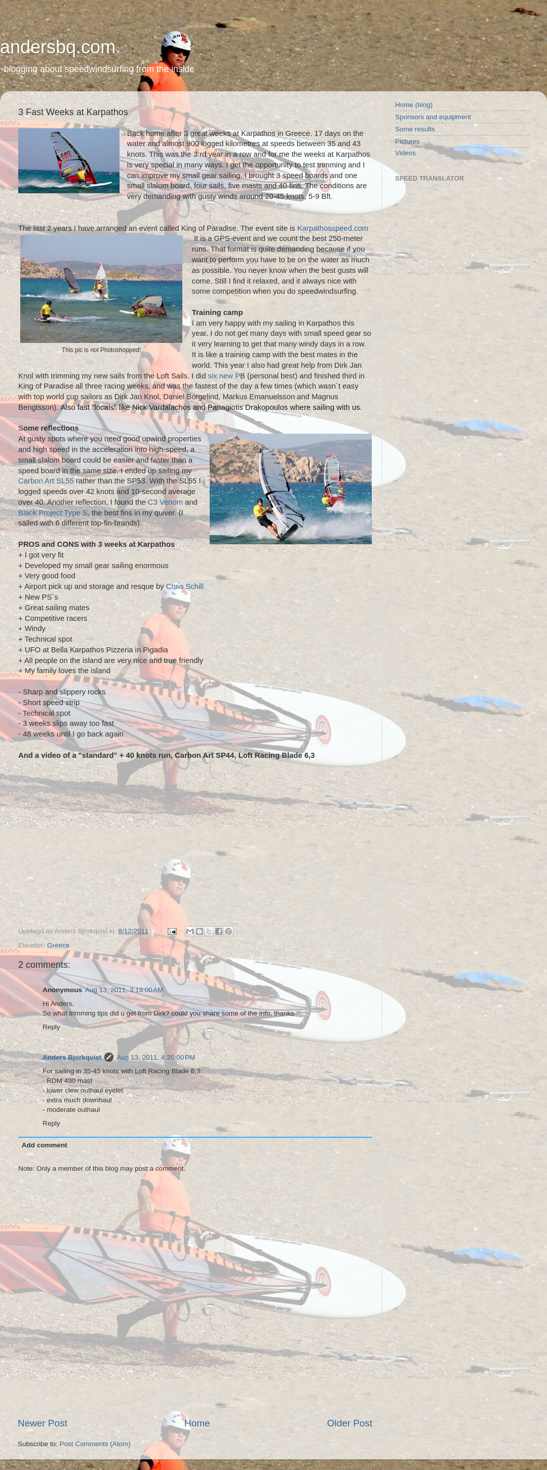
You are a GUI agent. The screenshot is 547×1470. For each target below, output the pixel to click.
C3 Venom (165, 502)
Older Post (349, 1423)
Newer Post (42, 1423)
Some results (415, 129)
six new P (224, 376)
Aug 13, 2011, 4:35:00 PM (155, 1057)
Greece (58, 945)
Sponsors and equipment (433, 117)
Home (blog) (414, 105)
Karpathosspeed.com (332, 228)
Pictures (407, 141)
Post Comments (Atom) (95, 1444)
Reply (51, 1027)
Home (197, 1423)
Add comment (44, 1145)
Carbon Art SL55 (46, 481)
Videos (405, 153)
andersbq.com (57, 47)
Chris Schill (185, 586)
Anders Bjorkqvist (72, 1057)
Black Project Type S (53, 513)
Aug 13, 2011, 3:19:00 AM (124, 990)
